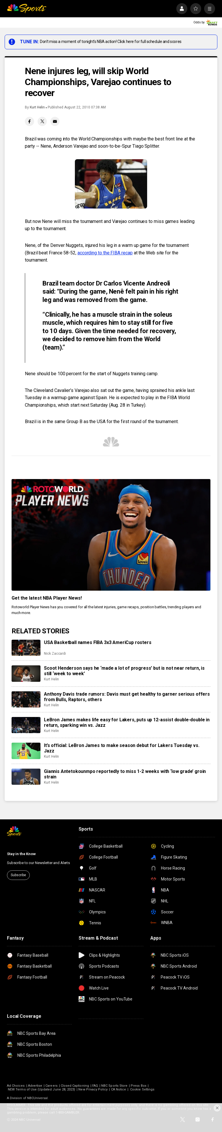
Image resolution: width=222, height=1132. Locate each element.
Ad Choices (16, 1086)
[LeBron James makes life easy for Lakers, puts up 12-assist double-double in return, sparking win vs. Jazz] (26, 725)
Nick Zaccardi (55, 654)
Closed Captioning (75, 1086)
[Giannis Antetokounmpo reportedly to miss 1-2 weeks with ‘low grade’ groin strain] (26, 777)
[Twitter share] (42, 121)
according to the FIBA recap (105, 253)
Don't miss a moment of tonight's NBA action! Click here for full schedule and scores (111, 41)
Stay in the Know (21, 854)
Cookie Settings (142, 1089)
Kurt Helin (37, 107)
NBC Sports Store (114, 1086)
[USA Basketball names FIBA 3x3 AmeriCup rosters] (26, 648)
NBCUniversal (37, 1098)
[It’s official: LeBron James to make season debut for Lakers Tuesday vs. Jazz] (26, 751)
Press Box (138, 1086)
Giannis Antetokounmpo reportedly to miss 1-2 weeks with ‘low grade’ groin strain (125, 774)
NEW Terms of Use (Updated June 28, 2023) (41, 1089)
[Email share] (55, 121)
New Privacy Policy (93, 1089)
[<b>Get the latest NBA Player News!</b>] (111, 535)
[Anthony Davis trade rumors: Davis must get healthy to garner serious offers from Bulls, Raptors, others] (26, 699)
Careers (51, 1086)
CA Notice (118, 1089)
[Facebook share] (29, 121)
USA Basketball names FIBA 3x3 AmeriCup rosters (97, 642)
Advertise (35, 1086)
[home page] (26, 8)
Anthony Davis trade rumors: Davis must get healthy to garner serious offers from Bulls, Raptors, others (127, 696)
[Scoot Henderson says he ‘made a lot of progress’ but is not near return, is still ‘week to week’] (26, 673)
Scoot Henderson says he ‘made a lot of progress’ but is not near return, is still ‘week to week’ (124, 670)
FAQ (95, 1086)
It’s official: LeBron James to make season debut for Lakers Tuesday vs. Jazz (121, 748)
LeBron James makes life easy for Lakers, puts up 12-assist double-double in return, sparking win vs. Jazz (127, 722)
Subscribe (18, 875)
